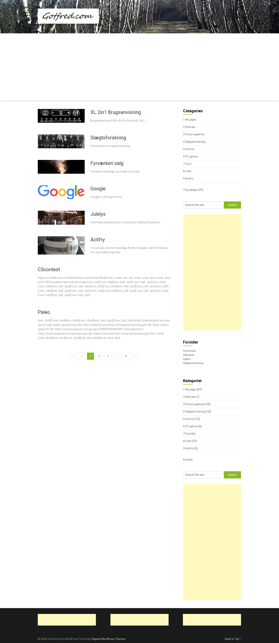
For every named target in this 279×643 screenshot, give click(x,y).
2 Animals (189, 127)
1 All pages (189, 119)
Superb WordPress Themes (108, 638)
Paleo (44, 312)
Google (98, 189)
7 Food (187, 163)
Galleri (187, 359)
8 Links (187, 171)
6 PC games (190, 156)
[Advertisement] (139, 62)
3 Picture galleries (194, 134)
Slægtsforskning (108, 138)
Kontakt (188, 459)
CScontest (49, 269)
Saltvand (188, 354)
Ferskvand (189, 350)
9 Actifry (188, 178)
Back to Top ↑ (233, 638)
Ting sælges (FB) (193, 189)
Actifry (97, 240)
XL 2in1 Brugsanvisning (115, 112)
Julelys (98, 214)
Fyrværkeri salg (106, 163)
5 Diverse (188, 149)
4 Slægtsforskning (194, 141)
